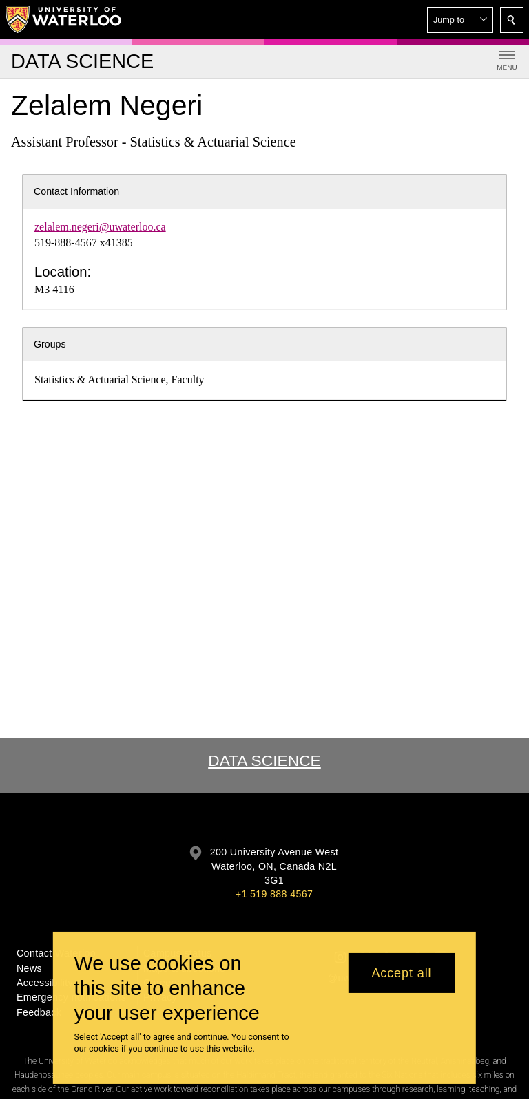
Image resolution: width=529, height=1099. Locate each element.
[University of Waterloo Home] (64, 19)
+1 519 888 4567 (274, 893)
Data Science (264, 760)
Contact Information (76, 191)
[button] (460, 20)
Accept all (401, 973)
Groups (50, 344)
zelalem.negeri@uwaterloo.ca (100, 227)
